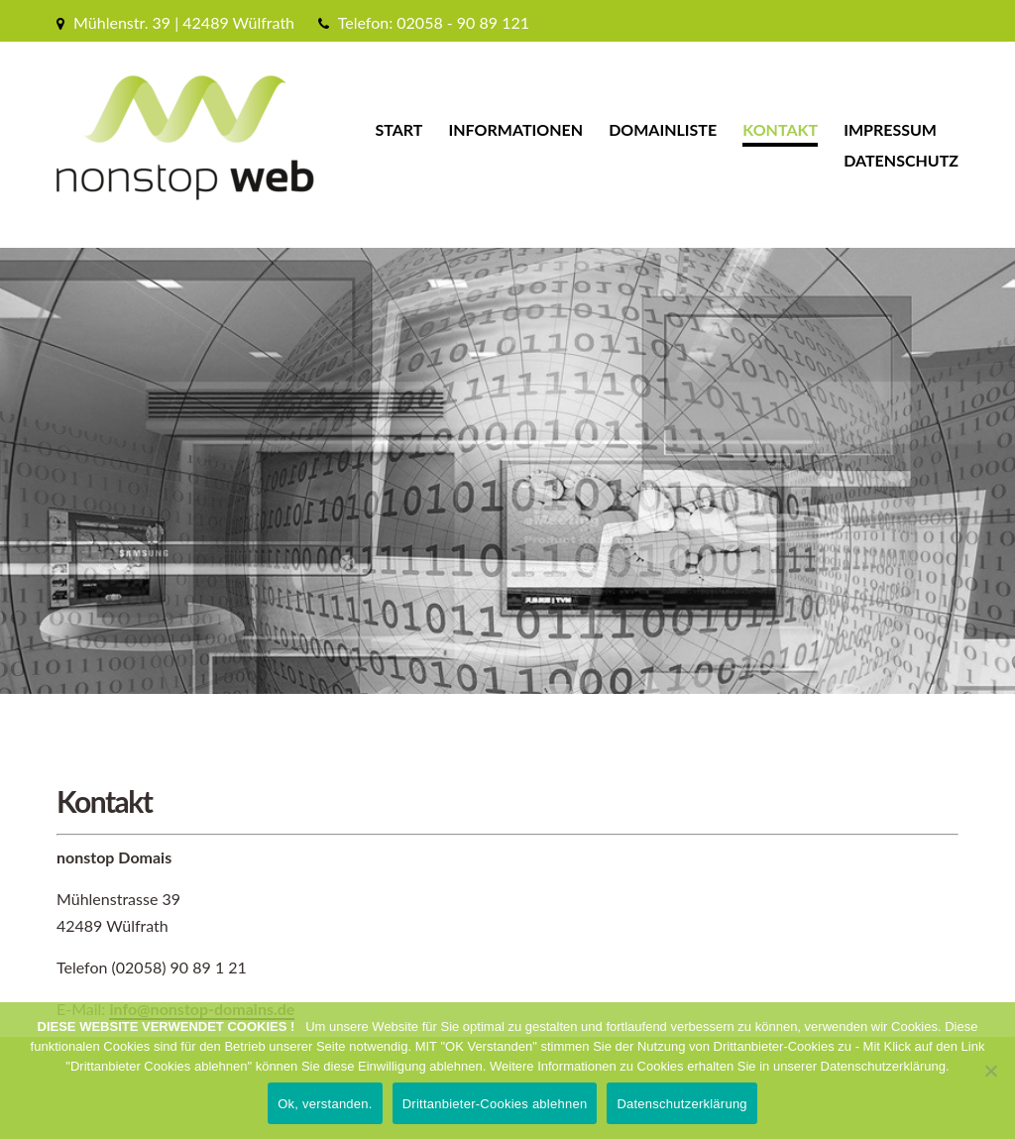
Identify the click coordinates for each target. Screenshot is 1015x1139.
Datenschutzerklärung (681, 1103)
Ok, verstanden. (325, 1103)
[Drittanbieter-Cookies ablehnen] (990, 1071)
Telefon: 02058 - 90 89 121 (433, 22)
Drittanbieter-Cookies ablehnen (495, 1103)
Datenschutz (901, 160)
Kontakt (780, 129)
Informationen (516, 129)
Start (398, 129)
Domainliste (663, 129)
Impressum (890, 129)
